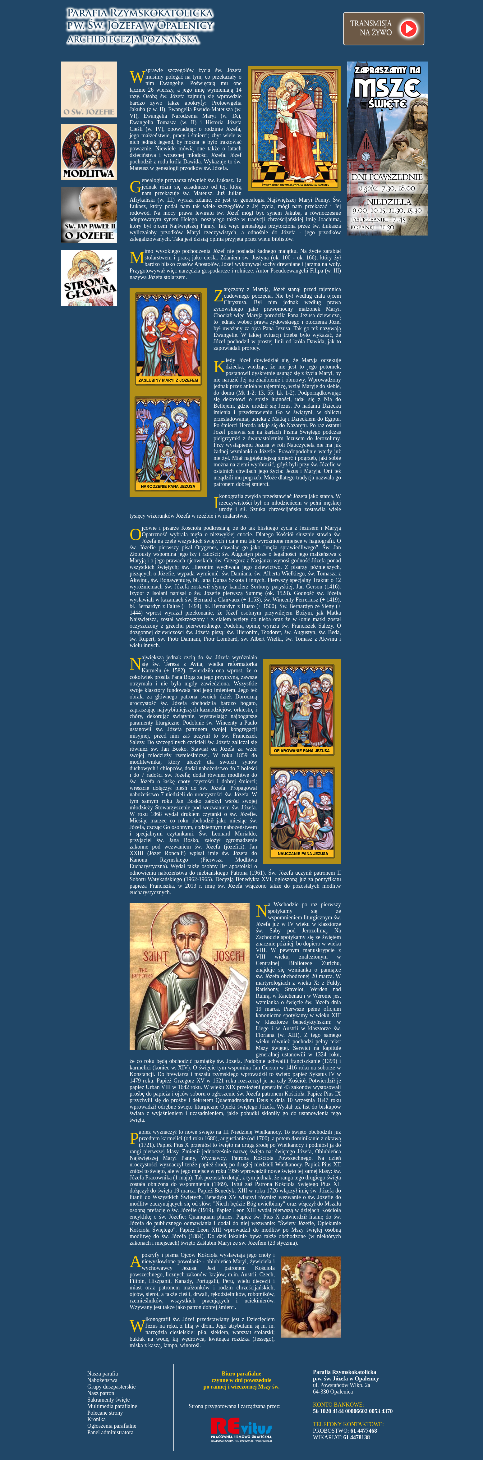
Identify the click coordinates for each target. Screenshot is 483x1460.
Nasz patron (100, 1393)
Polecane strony (105, 1413)
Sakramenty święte (108, 1400)
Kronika (96, 1419)
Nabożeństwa (102, 1380)
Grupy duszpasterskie (111, 1387)
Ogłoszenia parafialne (111, 1426)
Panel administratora (110, 1432)
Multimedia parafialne (112, 1406)
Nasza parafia (102, 1374)
